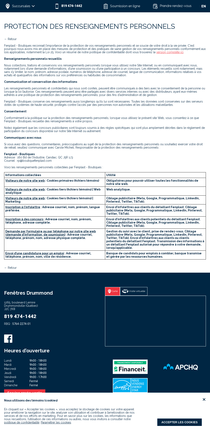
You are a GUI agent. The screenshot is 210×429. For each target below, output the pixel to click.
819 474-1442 (20, 316)
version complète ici (169, 52)
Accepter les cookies (179, 422)
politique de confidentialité (21, 422)
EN (203, 6)
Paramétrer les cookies (56, 422)
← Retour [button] (10, 39)
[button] (28, 6)
